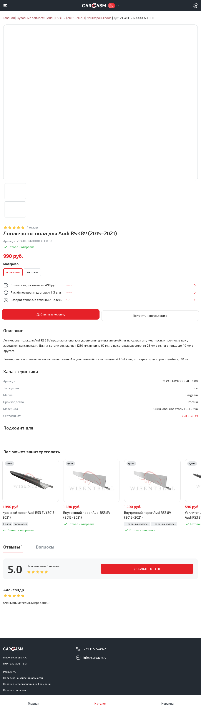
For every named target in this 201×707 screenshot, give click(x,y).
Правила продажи (14, 689)
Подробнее (183, 285)
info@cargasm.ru (94, 656)
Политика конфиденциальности (23, 676)
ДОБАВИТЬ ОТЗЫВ (147, 568)
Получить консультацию (150, 315)
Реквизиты (10, 670)
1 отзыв (32, 228)
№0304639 (189, 415)
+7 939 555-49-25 (95, 648)
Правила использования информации (27, 682)
